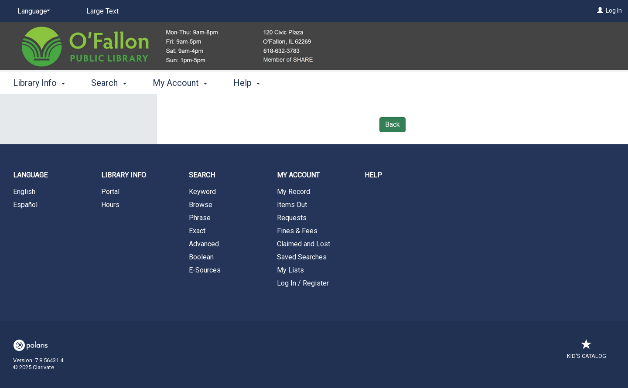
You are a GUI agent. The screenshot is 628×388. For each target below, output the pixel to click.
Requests (292, 218)
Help (373, 175)
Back (392, 124)
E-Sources (205, 270)
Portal (110, 191)
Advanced (204, 244)
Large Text (102, 11)
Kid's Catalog (586, 351)
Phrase (200, 218)
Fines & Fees (297, 231)
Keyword (202, 191)
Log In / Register (303, 283)
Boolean (201, 257)
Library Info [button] (39, 83)
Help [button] (246, 83)
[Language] (32, 11)
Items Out (292, 205)
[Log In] (600, 10)
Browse (200, 205)
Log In (614, 10)
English (24, 191)
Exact (197, 231)
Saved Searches (302, 257)
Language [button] (30, 175)
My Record (293, 191)
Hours (110, 205)
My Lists (290, 270)
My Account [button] (180, 83)
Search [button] (108, 83)
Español (25, 205)
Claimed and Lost (303, 244)
